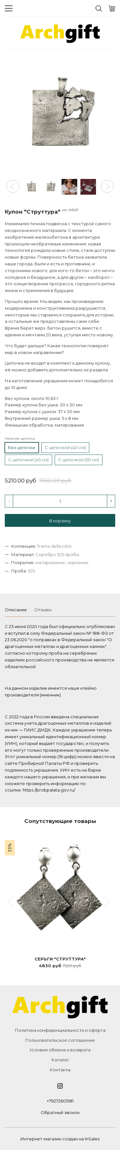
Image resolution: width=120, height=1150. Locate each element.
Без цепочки (21, 447)
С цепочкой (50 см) (78, 459)
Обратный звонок (60, 1112)
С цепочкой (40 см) (65, 447)
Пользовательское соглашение (60, 1040)
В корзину (60, 520)
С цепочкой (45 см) (28, 459)
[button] (12, 186)
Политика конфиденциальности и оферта (60, 1030)
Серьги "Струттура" (60, 958)
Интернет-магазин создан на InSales (60, 1138)
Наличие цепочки (20, 439)
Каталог (60, 1059)
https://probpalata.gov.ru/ (49, 789)
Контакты (60, 1069)
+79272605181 (60, 1100)
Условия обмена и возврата (60, 1049)
